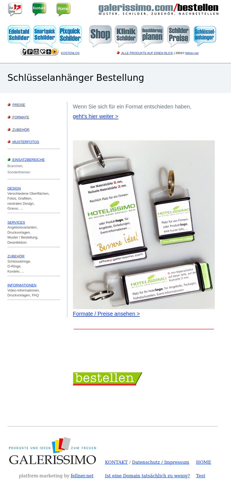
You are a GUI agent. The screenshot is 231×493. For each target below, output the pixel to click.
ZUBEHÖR (20, 130)
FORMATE (18, 117)
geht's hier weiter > (95, 116)
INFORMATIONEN (22, 285)
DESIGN (14, 188)
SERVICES (16, 222)
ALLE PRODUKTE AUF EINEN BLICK (145, 53)
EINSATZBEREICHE (28, 160)
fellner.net (192, 53)
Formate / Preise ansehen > (106, 314)
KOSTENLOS (70, 53)
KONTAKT (116, 462)
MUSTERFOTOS (25, 142)
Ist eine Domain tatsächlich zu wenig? (147, 475)
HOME (203, 462)
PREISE (18, 105)
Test (200, 475)
